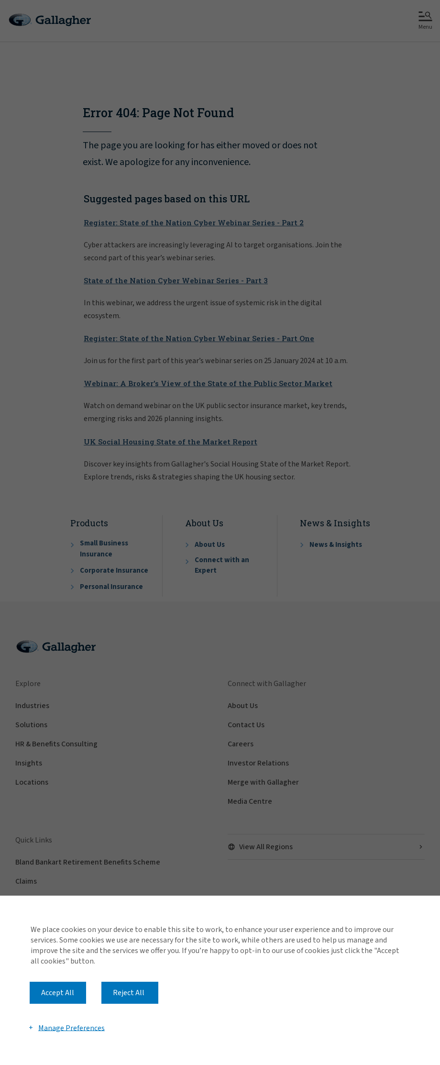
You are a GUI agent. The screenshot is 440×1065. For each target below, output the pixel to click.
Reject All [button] (128, 992)
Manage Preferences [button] (71, 1027)
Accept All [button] (57, 992)
